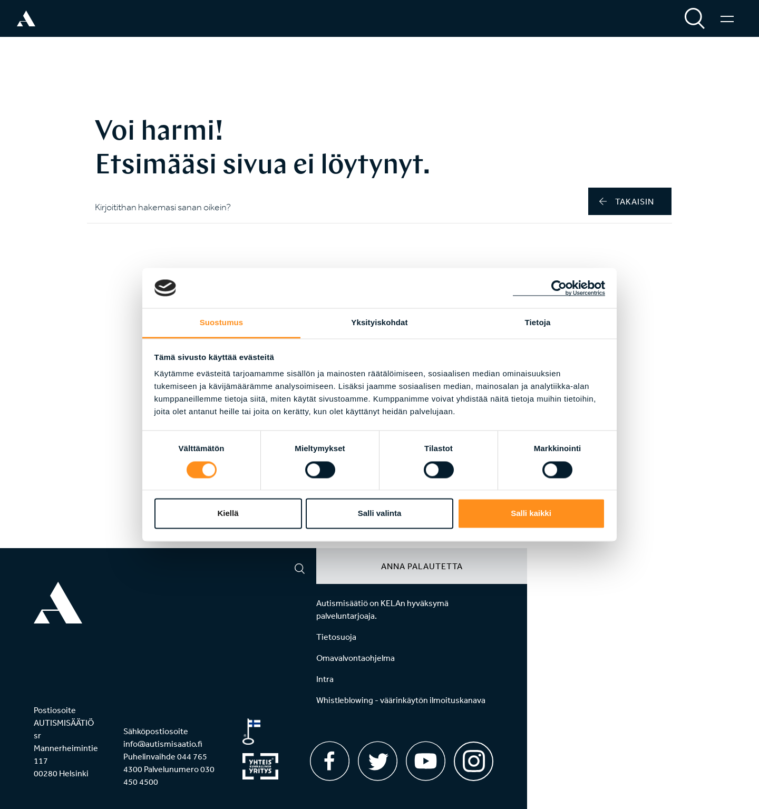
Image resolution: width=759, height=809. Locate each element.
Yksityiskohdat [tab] (379, 322)
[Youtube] (425, 761)
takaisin (626, 201)
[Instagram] (473, 757)
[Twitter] (377, 761)
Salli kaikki (531, 513)
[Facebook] (329, 761)
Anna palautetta (422, 566)
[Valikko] (727, 18)
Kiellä (227, 513)
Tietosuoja (336, 636)
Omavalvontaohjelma (355, 657)
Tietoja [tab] (538, 322)
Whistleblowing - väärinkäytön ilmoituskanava (400, 700)
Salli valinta (380, 513)
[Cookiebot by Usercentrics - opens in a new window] (559, 288)
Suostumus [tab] (222, 322)
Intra (325, 679)
